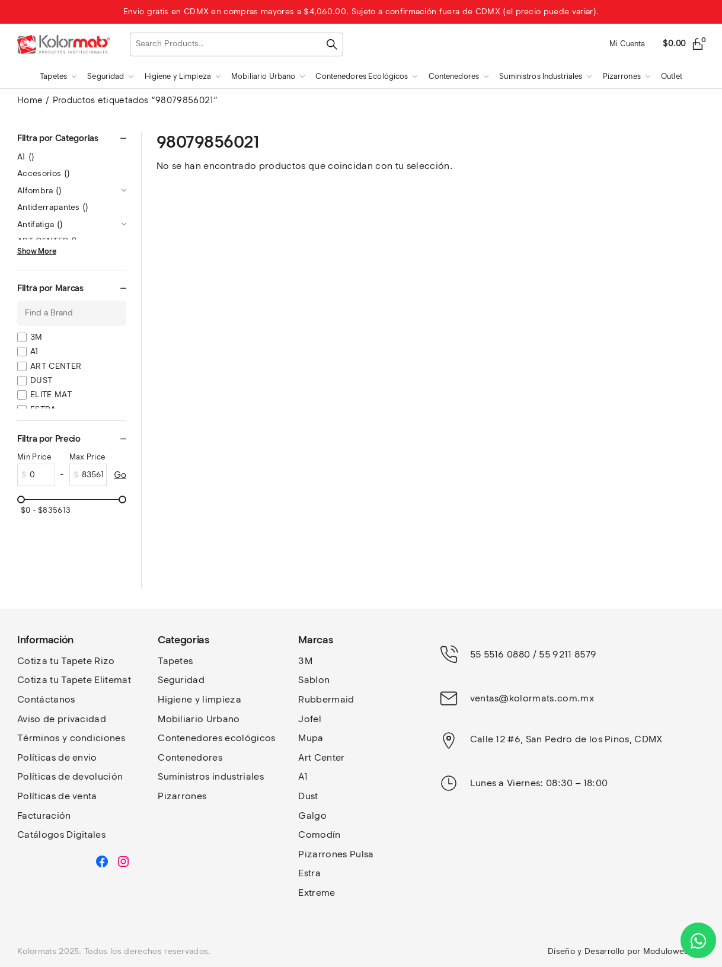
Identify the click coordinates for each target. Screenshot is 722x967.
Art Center (321, 757)
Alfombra (39, 191)
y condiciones (93, 737)
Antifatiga (40, 224)
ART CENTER (55, 366)
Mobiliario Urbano (198, 719)
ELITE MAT (51, 395)
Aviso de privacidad (61, 719)
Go (120, 475)
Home (30, 100)
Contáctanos (46, 699)
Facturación (44, 815)
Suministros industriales (211, 776)
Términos (39, 737)
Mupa (310, 737)
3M (36, 337)
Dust (308, 796)
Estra (309, 873)
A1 (26, 157)
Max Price (87, 456)
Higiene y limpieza (199, 699)
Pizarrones (182, 796)
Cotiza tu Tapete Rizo (66, 660)
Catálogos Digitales (61, 834)
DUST (41, 380)
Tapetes (175, 660)
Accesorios (43, 173)
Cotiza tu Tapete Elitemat (74, 679)
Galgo (312, 815)
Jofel (309, 719)
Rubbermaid (326, 699)
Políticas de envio (57, 757)
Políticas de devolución (70, 776)
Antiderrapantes (53, 207)
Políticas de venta (57, 796)
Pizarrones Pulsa (335, 854)
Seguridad (181, 679)
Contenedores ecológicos (216, 737)
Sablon (314, 679)
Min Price (34, 456)
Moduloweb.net (674, 951)
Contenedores (190, 757)
